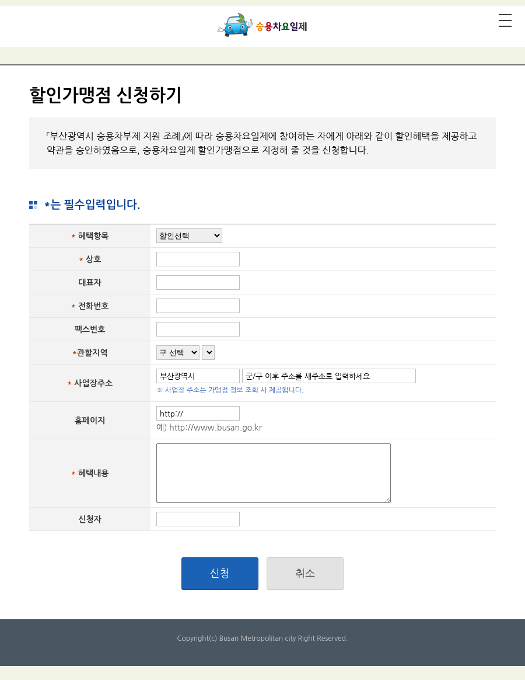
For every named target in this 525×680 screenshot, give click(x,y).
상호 (93, 259)
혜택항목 (93, 236)
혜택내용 (93, 473)
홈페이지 (90, 421)
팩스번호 (90, 329)
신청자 (89, 519)
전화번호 (93, 306)
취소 (305, 573)
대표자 (89, 283)
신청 (220, 573)
